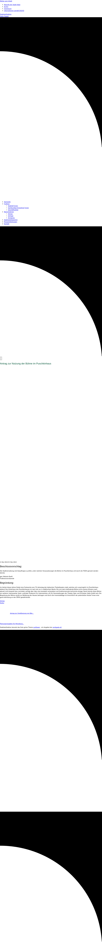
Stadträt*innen (13, 206)
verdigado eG (57, 627)
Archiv (6, 7)
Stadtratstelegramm (10, 220)
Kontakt (6, 224)
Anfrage (10, 216)
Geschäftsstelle (13, 210)
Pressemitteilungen (10, 222)
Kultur (2, 603)
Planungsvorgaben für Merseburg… (17, 624)
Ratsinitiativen (9, 212)
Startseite (7, 202)
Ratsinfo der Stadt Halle (12, 5)
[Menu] (1, 358)
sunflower (36, 627)
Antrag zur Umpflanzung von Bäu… (17, 613)
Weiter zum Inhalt (6, 1)
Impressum (7, 9)
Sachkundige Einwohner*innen (18, 208)
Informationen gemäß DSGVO (14, 11)
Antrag (10, 214)
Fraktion (7, 204)
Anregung (11, 218)
